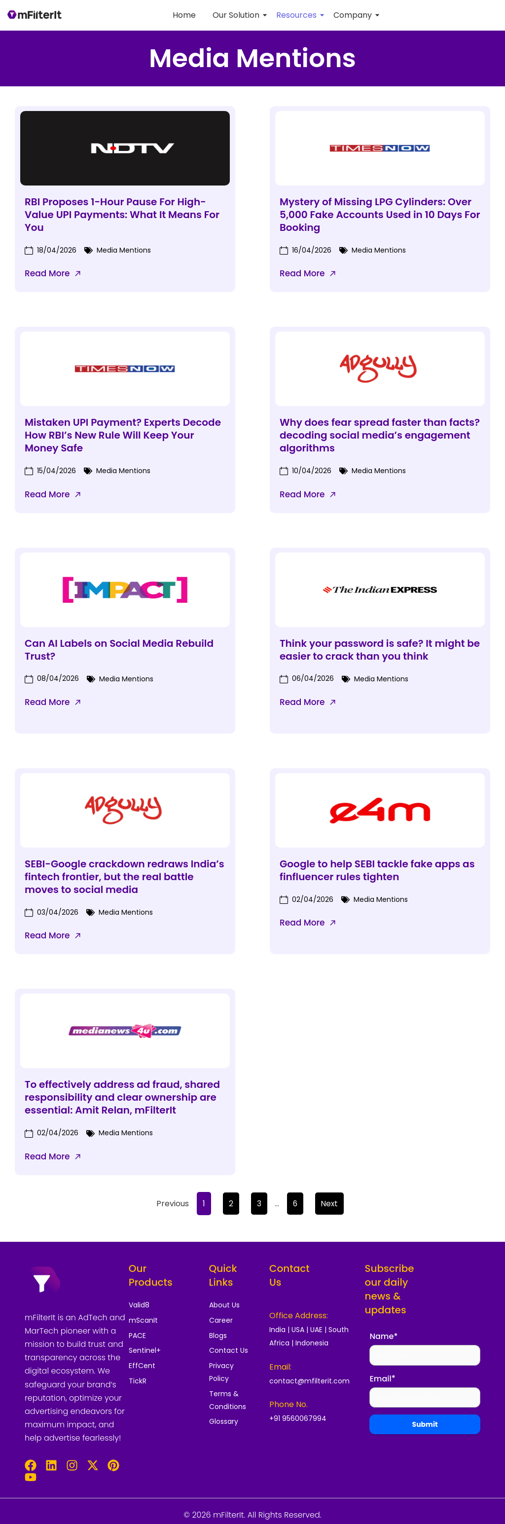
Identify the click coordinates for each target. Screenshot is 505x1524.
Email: (280, 1367)
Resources (298, 15)
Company (354, 15)
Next (329, 1203)
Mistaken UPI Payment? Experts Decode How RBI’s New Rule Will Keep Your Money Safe (123, 435)
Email (382, 1379)
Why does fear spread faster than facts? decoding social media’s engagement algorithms (380, 435)
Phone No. (288, 1404)
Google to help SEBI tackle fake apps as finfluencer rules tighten (377, 870)
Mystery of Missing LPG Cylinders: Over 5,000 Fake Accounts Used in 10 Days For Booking (380, 214)
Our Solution (238, 15)
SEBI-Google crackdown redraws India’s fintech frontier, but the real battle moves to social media (124, 876)
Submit (425, 1427)
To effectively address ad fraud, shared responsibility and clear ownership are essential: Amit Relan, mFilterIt (122, 1097)
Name (383, 1336)
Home (184, 15)
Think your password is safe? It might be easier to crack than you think (380, 649)
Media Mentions (124, 250)
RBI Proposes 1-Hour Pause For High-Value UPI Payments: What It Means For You (122, 214)
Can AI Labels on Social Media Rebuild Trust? (119, 649)
